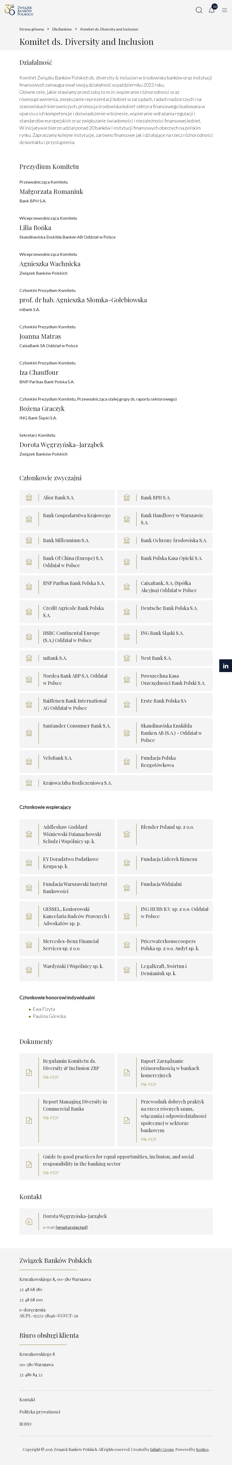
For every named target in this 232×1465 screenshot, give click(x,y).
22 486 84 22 (31, 1374)
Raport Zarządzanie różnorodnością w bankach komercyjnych (170, 1068)
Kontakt (27, 1399)
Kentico (202, 1449)
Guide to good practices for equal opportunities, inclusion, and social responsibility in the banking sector (118, 1160)
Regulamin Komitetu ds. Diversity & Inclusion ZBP (71, 1064)
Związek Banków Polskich (55, 1260)
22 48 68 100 (31, 1299)
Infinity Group (162, 1449)
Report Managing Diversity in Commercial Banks (75, 1105)
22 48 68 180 (30, 1289)
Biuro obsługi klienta (49, 1335)
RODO (25, 1424)
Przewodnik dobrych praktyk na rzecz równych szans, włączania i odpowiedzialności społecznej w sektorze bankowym (173, 1115)
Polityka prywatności (39, 1412)
